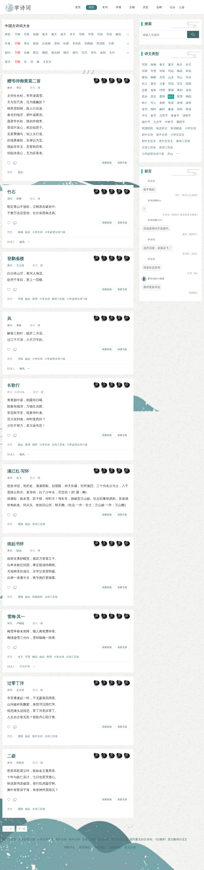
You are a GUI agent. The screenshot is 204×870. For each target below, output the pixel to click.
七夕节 (157, 122)
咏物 (36, 34)
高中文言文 (166, 141)
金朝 (103, 52)
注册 (181, 7)
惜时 (34, 444)
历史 (145, 7)
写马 (179, 83)
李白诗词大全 (119, 839)
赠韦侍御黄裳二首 (24, 81)
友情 (179, 102)
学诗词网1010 (154, 220)
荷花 (188, 71)
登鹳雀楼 (15, 258)
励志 (20, 172)
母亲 (171, 102)
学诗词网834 (154, 200)
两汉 (36, 52)
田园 (188, 83)
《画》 (195, 273)
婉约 (162, 109)
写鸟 (171, 83)
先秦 (26, 52)
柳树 (153, 77)
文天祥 (20, 690)
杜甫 (66, 43)
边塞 (144, 90)
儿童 (162, 83)
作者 (118, 7)
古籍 (132, 7)
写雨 (81, 34)
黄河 (153, 83)
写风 (100, 34)
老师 (162, 102)
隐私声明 (115, 847)
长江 (144, 83)
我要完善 (122, 162)
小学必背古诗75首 (55, 232)
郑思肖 (20, 762)
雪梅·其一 (16, 616)
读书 (144, 109)
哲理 (34, 298)
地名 (153, 90)
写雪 (91, 34)
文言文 (47, 61)
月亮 (162, 77)
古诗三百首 (58, 444)
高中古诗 (161, 134)
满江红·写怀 (18, 471)
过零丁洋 (15, 683)
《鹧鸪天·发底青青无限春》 (184, 214)
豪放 (171, 109)
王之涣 (20, 265)
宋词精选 (176, 128)
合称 (159, 7)
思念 (153, 96)
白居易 (46, 43)
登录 (172, 7)
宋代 (93, 52)
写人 (153, 102)
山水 (171, 77)
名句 (105, 7)
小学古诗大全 (45, 839)
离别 (179, 90)
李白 (26, 43)
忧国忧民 (37, 596)
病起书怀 (15, 544)
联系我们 (84, 847)
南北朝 (55, 52)
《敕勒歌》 (193, 292)
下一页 (21, 828)
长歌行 (13, 385)
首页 (78, 7)
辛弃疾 (77, 43)
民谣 (188, 109)
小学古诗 (37, 232)
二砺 (11, 756)
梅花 (118, 34)
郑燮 (19, 198)
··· (29, 241)
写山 (179, 77)
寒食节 (175, 115)
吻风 (22, 241)
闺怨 (188, 96)
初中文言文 (149, 141)
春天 (45, 34)
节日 (144, 115)
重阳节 (181, 122)
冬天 (72, 34)
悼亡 (144, 102)
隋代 (66, 52)
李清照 (100, 43)
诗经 (179, 109)
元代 (112, 52)
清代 (9, 198)
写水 (188, 77)
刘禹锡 (88, 43)
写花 (109, 34)
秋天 (63, 34)
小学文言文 (177, 134)
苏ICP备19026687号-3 (125, 854)
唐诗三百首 (58, 298)
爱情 (162, 96)
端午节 (146, 122)
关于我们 (100, 847)
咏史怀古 (161, 128)
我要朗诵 (107, 162)
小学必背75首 (26, 839)
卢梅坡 (20, 623)
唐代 (75, 52)
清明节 (186, 115)
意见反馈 (130, 847)
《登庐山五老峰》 (189, 195)
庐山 (170, 153)
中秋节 (169, 122)
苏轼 (57, 43)
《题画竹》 (193, 234)
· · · (178, 153)
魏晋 (45, 52)
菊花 (144, 77)
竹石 (11, 192)
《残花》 (194, 253)
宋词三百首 (38, 524)
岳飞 (19, 477)
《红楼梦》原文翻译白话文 (170, 839)
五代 (84, 52)
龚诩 (184, 234)
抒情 (162, 90)
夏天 (54, 34)
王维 (111, 43)
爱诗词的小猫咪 (152, 278)
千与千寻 (25, 666)
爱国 (20, 524)
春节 (153, 115)
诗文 (91, 7)
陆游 (36, 43)
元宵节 (163, 115)
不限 (17, 34)
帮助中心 (69, 847)
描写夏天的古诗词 (141, 839)
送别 (188, 90)
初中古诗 (37, 736)
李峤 (19, 325)
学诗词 (151, 181)
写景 (26, 34)
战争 (188, 102)
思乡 (144, 96)
